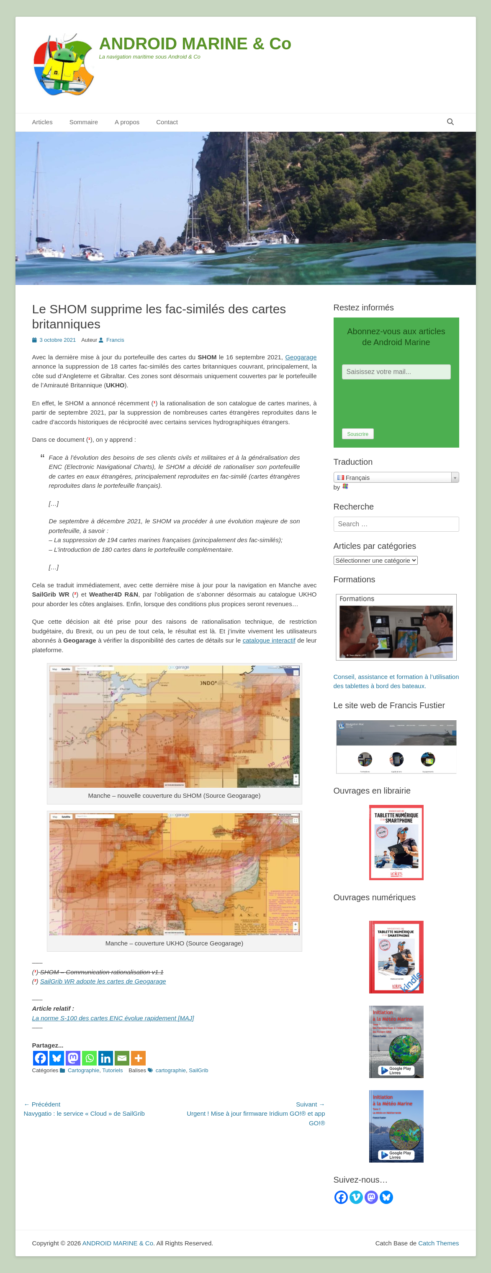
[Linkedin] (105, 1058)
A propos (127, 122)
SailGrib (198, 1070)
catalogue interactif (269, 640)
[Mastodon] (73, 1058)
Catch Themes (438, 1243)
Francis (115, 340)
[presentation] (405, 404)
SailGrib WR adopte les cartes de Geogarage (103, 981)
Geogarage (300, 357)
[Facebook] (40, 1058)
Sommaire (83, 122)
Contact (167, 122)
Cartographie (83, 1070)
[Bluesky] (56, 1058)
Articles (42, 122)
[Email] (122, 1058)
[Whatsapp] (89, 1058)
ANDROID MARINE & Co (195, 43)
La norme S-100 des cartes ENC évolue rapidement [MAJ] (113, 1018)
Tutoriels (112, 1070)
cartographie (171, 1070)
